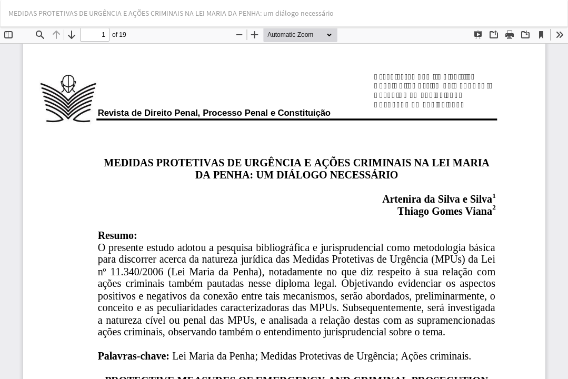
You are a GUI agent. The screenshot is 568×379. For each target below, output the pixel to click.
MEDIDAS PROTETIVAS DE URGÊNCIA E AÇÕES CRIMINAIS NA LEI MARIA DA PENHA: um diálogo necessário (171, 13)
